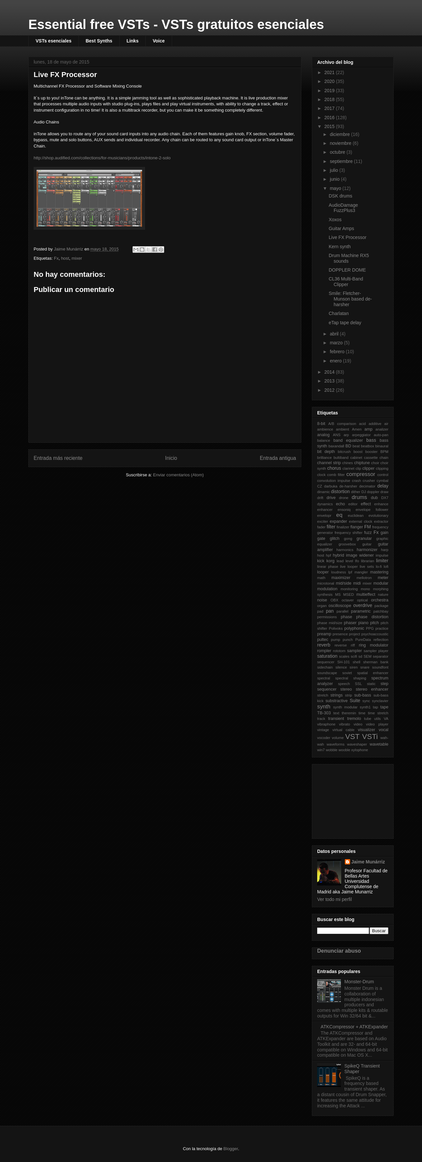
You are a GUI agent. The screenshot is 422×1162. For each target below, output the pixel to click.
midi (357, 583)
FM (367, 526)
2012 (330, 390)
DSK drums (340, 195)
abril (335, 333)
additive (375, 424)
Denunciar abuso (339, 951)
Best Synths (99, 40)
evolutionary (378, 515)
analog (323, 435)
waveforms (336, 744)
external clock (361, 521)
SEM (368, 656)
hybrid (338, 555)
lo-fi (379, 566)
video (358, 724)
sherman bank (375, 662)
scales (344, 656)
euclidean (356, 515)
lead (340, 561)
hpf (328, 555)
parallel (342, 611)
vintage (323, 730)
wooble (344, 750)
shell (356, 662)
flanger (356, 527)
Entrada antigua (278, 458)
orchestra (380, 600)
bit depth (326, 451)
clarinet (348, 468)
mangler (361, 572)
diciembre (340, 134)
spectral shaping (350, 678)
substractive (336, 701)
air (386, 424)
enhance (381, 504)
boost (357, 452)
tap (375, 707)
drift (320, 498)
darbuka (330, 486)
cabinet (356, 458)
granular (364, 538)
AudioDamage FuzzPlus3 (343, 207)
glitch (334, 538)
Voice (159, 40)
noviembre (341, 143)
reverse (341, 645)
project (354, 634)
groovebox (347, 544)
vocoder (323, 738)
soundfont (380, 667)
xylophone (359, 750)
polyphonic (354, 628)
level (349, 561)
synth (323, 706)
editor (353, 504)
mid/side (343, 583)
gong (348, 539)
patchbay (381, 611)
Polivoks (336, 628)
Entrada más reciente (58, 458)
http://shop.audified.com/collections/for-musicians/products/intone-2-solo (102, 157)
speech (344, 684)
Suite (355, 700)
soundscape (327, 673)
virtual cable (343, 730)
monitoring (349, 589)
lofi (386, 566)
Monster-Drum (359, 981)
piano (363, 623)
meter (383, 577)
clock (321, 475)
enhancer (325, 510)
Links (133, 40)
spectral (323, 678)
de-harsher (348, 486)
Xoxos (335, 219)
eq (339, 515)
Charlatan (339, 313)
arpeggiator (361, 435)
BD (348, 446)
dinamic (323, 492)
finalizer (343, 527)
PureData (363, 640)
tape (384, 707)
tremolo (354, 718)
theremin (349, 713)
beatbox (367, 446)
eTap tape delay (345, 322)
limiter (382, 560)
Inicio (171, 458)
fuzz (368, 532)
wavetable (379, 744)
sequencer (325, 662)
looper (323, 572)
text (336, 713)
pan (330, 611)
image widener (360, 555)
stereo (346, 689)
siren (353, 667)
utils (377, 719)
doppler (373, 492)
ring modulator (373, 645)
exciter (322, 521)
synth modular (345, 707)
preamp (324, 634)
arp (346, 435)
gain (384, 532)
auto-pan (381, 435)
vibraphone (326, 724)
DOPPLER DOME (347, 270)
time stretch (378, 713)
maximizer (340, 577)
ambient (342, 429)
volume (338, 738)
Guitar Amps (341, 228)
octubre (338, 152)
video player (377, 724)
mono (365, 589)
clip (358, 468)
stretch (322, 695)
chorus (334, 468)
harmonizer (367, 549)
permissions (327, 617)
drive (331, 497)
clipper (368, 468)
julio (334, 170)
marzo (337, 342)
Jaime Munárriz (368, 861)
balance (323, 440)
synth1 (365, 707)
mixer (77, 258)
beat (356, 446)
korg (330, 561)
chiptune (362, 463)
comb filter (336, 475)
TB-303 (324, 713)
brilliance (324, 458)
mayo (336, 188)
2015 (330, 126)
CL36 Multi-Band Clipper (346, 281)
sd (360, 656)
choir (375, 463)
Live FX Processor (347, 237)
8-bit (321, 423)
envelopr (324, 515)
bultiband (341, 458)
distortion (340, 491)
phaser (350, 623)
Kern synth (340, 246)
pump (335, 640)
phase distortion (372, 617)
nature (383, 594)
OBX (335, 600)
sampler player (376, 651)
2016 (330, 117)
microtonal (325, 583)
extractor (381, 521)
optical (362, 600)
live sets (367, 566)
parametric (361, 611)
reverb (323, 644)
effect (366, 504)
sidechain (325, 667)
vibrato (344, 724)
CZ (319, 486)
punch (347, 640)
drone (343, 498)
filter (331, 526)
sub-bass (362, 695)
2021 (330, 72)
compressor (360, 474)
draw (384, 492)
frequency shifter (349, 533)
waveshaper (357, 744)
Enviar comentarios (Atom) (178, 474)
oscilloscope (340, 605)
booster (371, 452)
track (321, 719)
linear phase (327, 566)
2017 (330, 108)
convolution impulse (333, 481)
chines (347, 463)
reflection (381, 640)
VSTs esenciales (54, 40)
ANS (337, 435)
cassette (371, 458)
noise (322, 600)
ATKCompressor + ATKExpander (354, 1026)
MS (338, 594)
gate (321, 538)
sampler (354, 650)
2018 (330, 99)
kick (320, 561)
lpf (350, 572)
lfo (357, 561)
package (381, 606)
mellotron (364, 578)
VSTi (370, 736)
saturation (327, 656)
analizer (382, 429)
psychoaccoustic (374, 634)
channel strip (329, 463)
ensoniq (344, 510)
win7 (321, 750)
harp (384, 550)
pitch (374, 623)
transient (336, 718)
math (321, 578)
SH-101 (343, 662)
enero (336, 360)
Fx (56, 258)
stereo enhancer (372, 689)
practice (382, 628)
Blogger (231, 1148)
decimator (367, 486)
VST (352, 736)
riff (353, 645)
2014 (330, 372)
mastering (379, 572)
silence (341, 667)
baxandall (336, 446)
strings (336, 695)
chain (383, 458)
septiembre (342, 161)
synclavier (380, 701)
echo (340, 504)
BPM (384, 452)
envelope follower (372, 510)
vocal (383, 729)
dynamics (325, 504)
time (361, 713)
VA (386, 719)
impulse (382, 555)
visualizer (366, 729)
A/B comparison (342, 424)
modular (381, 583)
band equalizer (348, 440)
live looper (349, 566)
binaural (381, 446)
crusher (369, 481)
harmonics (344, 550)
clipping (382, 468)
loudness (338, 572)
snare (365, 667)
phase (346, 617)
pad (320, 611)
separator (380, 656)
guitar (367, 544)
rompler (324, 650)
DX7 (384, 498)
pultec (322, 639)
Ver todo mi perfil (334, 899)
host (65, 258)
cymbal (382, 481)
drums (359, 497)
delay (382, 486)
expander (338, 521)
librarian (367, 561)
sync (366, 701)
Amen (357, 429)
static (371, 684)
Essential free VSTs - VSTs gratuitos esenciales (176, 24)
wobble (331, 750)
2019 (330, 90)
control (382, 475)
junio (335, 179)
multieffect (365, 594)
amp (368, 429)
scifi (354, 656)
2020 (330, 81)
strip (348, 695)
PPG (370, 628)
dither (355, 492)
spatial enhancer (372, 673)
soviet (347, 673)
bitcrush (344, 452)
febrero (338, 351)
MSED (348, 594)
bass (371, 440)
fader (321, 527)
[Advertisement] (350, 799)
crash (356, 481)
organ (322, 606)
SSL (358, 684)
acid (362, 424)
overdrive (362, 605)
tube (367, 719)
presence (340, 634)
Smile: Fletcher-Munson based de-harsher (350, 299)
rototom (339, 651)
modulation (327, 589)
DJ (363, 492)
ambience (325, 429)
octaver (348, 600)
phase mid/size (329, 623)
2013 (330, 380)
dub (374, 497)
